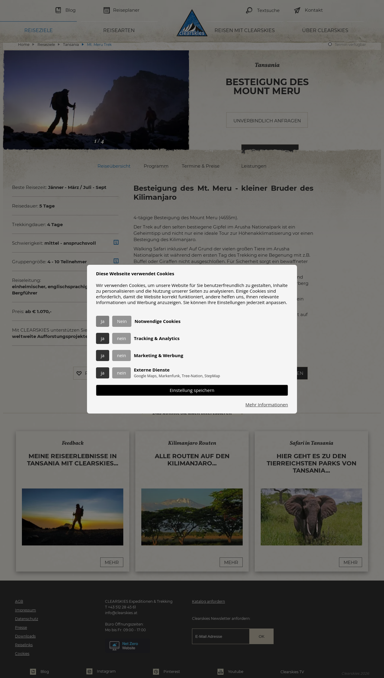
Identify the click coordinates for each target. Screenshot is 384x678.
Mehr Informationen (266, 405)
